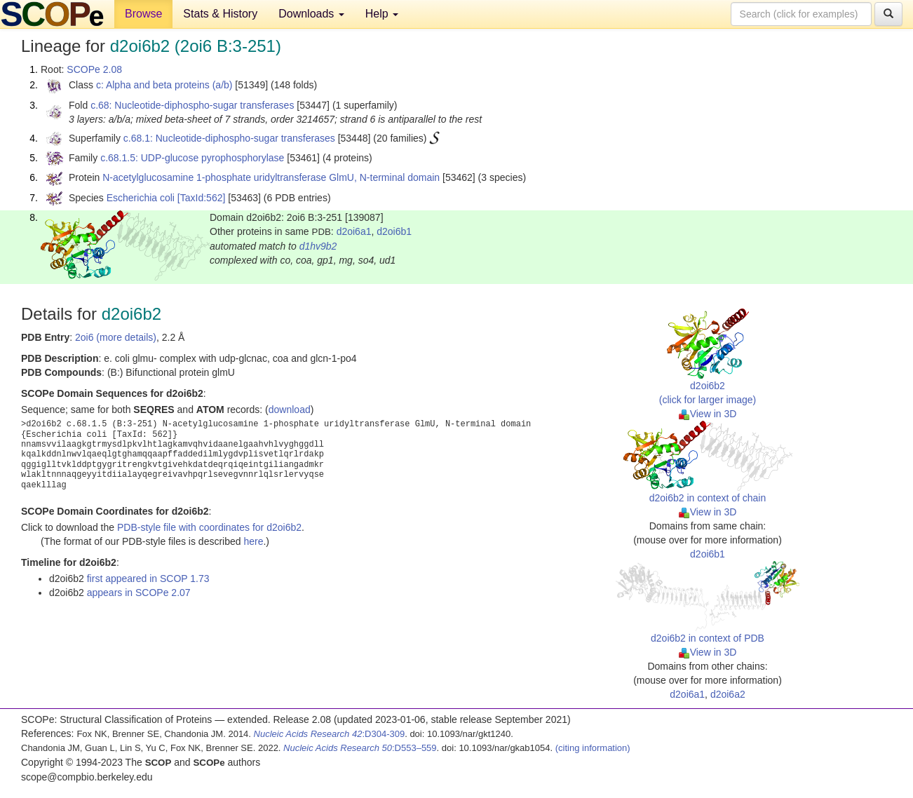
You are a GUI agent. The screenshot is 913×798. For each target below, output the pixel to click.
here (253, 541)
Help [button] (381, 14)
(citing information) (592, 748)
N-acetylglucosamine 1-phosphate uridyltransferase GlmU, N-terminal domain (271, 177)
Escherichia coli (141, 197)
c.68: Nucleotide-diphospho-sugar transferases (192, 105)
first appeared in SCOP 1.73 (148, 578)
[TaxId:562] (201, 197)
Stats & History (220, 14)
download (290, 409)
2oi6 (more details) (115, 337)
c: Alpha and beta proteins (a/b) (164, 84)
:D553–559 (360, 748)
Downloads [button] (311, 14)
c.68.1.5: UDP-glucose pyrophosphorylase (192, 157)
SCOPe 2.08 (94, 69)
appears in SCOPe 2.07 (139, 592)
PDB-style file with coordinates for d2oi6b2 (209, 527)
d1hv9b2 (318, 246)
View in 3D (708, 413)
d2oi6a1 (354, 231)
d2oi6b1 (394, 231)
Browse (143, 14)
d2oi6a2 (727, 694)
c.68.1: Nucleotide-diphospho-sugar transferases (229, 138)
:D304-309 (329, 734)
